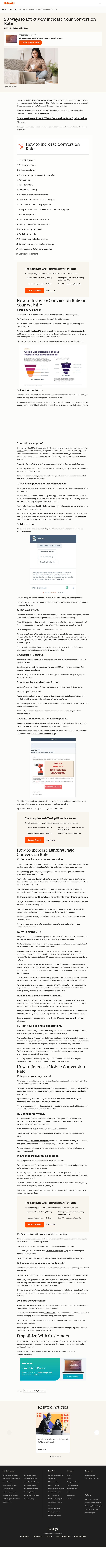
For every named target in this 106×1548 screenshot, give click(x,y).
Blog (68, 1493)
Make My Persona (53, 1486)
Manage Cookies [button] (80, 1537)
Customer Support (90, 1476)
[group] (53, 1432)
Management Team (72, 1483)
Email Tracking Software (10, 1486)
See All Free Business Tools (56, 1476)
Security (49, 1537)
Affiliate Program (90, 1513)
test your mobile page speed (48, 1101)
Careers (69, 1479)
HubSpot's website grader (45, 513)
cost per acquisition (45, 113)
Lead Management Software (11, 1499)
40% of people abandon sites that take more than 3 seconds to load (58, 1088)
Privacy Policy (38, 1537)
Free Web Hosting (29, 1499)
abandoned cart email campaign (43, 734)
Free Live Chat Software (31, 1489)
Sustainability (71, 1496)
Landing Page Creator (54, 1516)
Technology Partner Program (93, 1507)
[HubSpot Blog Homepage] (9, 3)
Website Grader (53, 1483)
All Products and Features (11, 1476)
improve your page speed (29, 1106)
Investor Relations (72, 1489)
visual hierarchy (71, 1018)
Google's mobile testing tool (37, 1141)
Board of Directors (72, 1486)
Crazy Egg (29, 513)
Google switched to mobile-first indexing (37, 1119)
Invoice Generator (53, 1496)
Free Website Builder (30, 1476)
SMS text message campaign (57, 1251)
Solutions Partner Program (92, 1503)
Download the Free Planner (30, 42)
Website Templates (54, 1509)
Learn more (51, 290)
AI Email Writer (7, 1503)
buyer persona (76, 867)
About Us (69, 1476)
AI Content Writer (8, 1489)
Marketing (12, 9)
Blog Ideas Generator (54, 1493)
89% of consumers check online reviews (47, 448)
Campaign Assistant (54, 1512)
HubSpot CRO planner (39, 331)
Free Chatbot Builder (30, 1486)
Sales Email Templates (30, 1479)
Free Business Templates (55, 1499)
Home (4, 9)
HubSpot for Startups (91, 1510)
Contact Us (70, 1499)
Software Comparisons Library (55, 1504)
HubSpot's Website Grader (38, 637)
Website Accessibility (63, 1537)
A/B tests (27, 663)
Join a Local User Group (91, 1479)
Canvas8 (20, 451)
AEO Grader (52, 1479)
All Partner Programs (91, 1500)
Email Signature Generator (56, 1489)
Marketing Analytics (30, 1493)
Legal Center (24, 1537)
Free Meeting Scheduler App (11, 1479)
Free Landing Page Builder (32, 1496)
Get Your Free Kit (34, 290)
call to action (58, 964)
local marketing (50, 1313)
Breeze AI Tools (7, 1483)
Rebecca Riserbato (20, 28)
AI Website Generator (9, 1493)
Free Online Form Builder (31, 1483)
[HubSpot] (53, 1530)
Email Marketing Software (11, 1496)
